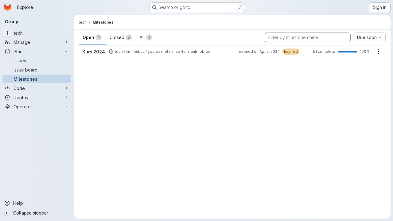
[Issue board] (36, 69)
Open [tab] (92, 37)
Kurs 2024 (93, 51)
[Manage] (36, 42)
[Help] (36, 203)
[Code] (36, 88)
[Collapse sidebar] (36, 213)
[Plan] (36, 51)
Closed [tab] (121, 37)
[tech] (36, 33)
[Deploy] (36, 97)
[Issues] (36, 60)
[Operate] (36, 106)
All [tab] (146, 37)
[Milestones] (36, 79)
